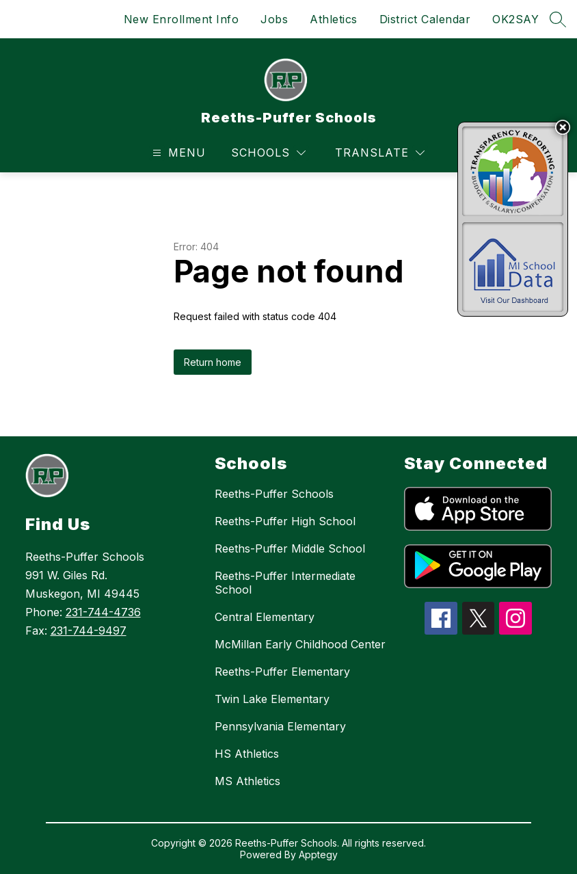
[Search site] (558, 19)
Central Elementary (264, 617)
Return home (212, 362)
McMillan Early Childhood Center (300, 644)
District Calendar (425, 19)
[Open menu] (177, 152)
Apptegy (318, 854)
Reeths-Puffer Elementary (282, 671)
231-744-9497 (88, 630)
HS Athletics (247, 753)
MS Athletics (247, 781)
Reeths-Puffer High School (285, 521)
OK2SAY (515, 19)
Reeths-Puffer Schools (274, 494)
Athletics (334, 19)
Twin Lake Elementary (272, 699)
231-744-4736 (103, 612)
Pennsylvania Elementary (280, 726)
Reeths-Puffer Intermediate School (285, 582)
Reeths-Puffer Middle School (290, 548)
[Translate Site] (380, 152)
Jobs (274, 19)
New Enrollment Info (181, 19)
